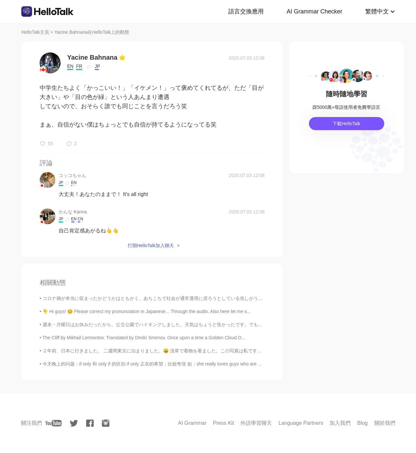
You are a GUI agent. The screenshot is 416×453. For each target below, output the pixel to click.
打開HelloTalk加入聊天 (151, 245)
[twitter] (74, 423)
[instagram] (105, 423)
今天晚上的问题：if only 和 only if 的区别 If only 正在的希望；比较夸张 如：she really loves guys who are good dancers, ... (167, 363)
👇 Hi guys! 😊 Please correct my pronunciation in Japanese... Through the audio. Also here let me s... (147, 311)
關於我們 (384, 423)
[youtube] (53, 423)
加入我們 (340, 423)
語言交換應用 (246, 11)
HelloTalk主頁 (35, 32)
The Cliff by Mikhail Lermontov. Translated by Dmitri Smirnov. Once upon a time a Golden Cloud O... (144, 337)
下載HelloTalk (346, 123)
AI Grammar (192, 423)
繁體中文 (377, 11)
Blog (362, 423)
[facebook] (90, 423)
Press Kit (223, 423)
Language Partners (300, 423)
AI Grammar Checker (314, 11)
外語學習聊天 (256, 423)
